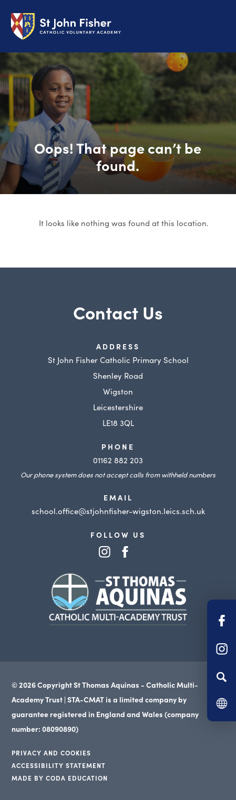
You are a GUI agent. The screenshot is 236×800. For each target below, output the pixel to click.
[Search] (221, 676)
